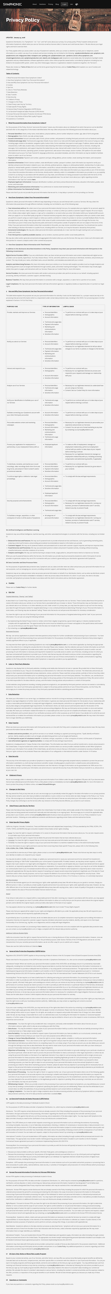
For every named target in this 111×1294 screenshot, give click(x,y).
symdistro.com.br (72, 56)
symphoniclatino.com (58, 56)
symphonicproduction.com (33, 58)
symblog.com (46, 56)
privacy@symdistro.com (44, 907)
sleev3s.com (47, 58)
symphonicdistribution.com (84, 53)
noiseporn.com (36, 56)
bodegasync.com (56, 58)
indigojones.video (25, 56)
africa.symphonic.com (85, 56)
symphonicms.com (12, 56)
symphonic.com (99, 53)
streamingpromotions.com (15, 58)
